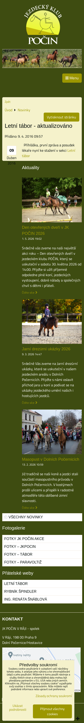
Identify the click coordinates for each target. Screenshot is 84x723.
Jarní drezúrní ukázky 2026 (46, 349)
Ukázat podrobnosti (17, 707)
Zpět (8, 101)
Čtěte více (28, 292)
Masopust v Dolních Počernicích (50, 459)
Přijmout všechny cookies (52, 711)
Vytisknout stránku (61, 117)
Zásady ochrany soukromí (54, 695)
